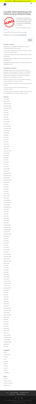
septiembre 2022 (7, 180)
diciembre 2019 (7, 227)
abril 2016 (6, 326)
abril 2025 (6, 117)
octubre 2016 (7, 312)
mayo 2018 (6, 270)
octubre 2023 (7, 153)
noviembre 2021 (7, 202)
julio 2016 (6, 319)
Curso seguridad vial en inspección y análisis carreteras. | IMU (17, 91)
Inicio (7, 392)
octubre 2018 (7, 258)
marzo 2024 (6, 144)
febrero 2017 (7, 303)
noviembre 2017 (7, 283)
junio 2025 (6, 112)
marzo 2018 (6, 274)
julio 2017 (6, 292)
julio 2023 (6, 157)
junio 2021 (6, 211)
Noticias (5, 368)
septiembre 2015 (7, 341)
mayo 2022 (6, 189)
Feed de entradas (7, 380)
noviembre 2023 (7, 150)
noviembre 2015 (7, 337)
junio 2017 (6, 294)
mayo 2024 (6, 139)
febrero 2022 (7, 195)
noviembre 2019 (7, 229)
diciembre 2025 (7, 103)
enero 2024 (6, 148)
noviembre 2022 (7, 175)
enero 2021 (6, 222)
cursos (5, 359)
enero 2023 (6, 171)
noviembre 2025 (7, 105)
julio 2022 (6, 184)
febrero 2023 (7, 168)
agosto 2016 (6, 317)
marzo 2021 (6, 218)
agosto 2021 (6, 209)
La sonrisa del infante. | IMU (10, 87)
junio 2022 (6, 186)
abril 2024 (6, 141)
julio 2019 (6, 238)
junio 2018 (6, 267)
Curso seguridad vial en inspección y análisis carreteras (16, 93)
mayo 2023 (6, 162)
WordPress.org (7, 385)
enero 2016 (6, 332)
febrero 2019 (7, 249)
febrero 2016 (7, 330)
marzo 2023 (6, 166)
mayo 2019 (6, 243)
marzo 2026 (6, 99)
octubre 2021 (7, 204)
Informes (6, 365)
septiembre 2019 (7, 234)
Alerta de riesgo (18, 81)
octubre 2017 (7, 285)
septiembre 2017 (7, 288)
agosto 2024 (6, 132)
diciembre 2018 (7, 254)
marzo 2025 (6, 119)
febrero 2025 (7, 121)
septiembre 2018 (7, 261)
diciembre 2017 (7, 281)
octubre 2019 (7, 231)
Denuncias (6, 361)
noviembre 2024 (7, 128)
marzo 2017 (6, 301)
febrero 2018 (7, 276)
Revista (5, 370)
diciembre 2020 (7, 225)
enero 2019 (6, 252)
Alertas (5, 352)
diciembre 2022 (7, 173)
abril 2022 (6, 191)
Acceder (5, 378)
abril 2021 (6, 216)
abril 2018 (6, 272)
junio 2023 (6, 159)
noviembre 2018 (7, 256)
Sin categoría (6, 372)
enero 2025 (6, 123)
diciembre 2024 (7, 126)
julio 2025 (6, 110)
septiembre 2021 (7, 207)
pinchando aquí (22, 35)
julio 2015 (6, 346)
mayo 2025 (6, 114)
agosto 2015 (6, 344)
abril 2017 (6, 299)
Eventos (5, 363)
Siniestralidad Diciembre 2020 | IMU (12, 83)
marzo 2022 (6, 193)
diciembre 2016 (7, 308)
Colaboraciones (7, 354)
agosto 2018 (6, 263)
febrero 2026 (7, 101)
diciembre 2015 (7, 335)
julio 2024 (6, 135)
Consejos (6, 356)
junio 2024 (6, 137)
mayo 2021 (6, 213)
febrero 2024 (7, 146)
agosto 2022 (6, 182)
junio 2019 (6, 240)
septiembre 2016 (7, 315)
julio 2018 (6, 265)
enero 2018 (6, 279)
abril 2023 (6, 164)
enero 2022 (6, 198)
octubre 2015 (7, 339)
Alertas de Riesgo (14, 392)
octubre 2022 (7, 177)
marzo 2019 (6, 247)
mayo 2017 (6, 297)
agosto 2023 (6, 155)
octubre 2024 (7, 130)
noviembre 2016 (7, 310)
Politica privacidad (21, 394)
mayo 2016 (6, 324)
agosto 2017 (6, 290)
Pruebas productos (24, 392)
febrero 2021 (7, 220)
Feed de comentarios (8, 383)
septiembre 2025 (7, 108)
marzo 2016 (6, 328)
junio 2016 (6, 321)
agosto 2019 (6, 236)
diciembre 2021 (7, 200)
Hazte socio (12, 394)
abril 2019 (6, 245)
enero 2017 (6, 306)
